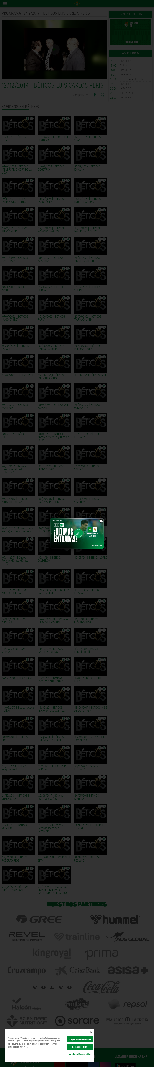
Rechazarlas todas (80, 1047)
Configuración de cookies (80, 1054)
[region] (49, 1045)
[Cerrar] (91, 1032)
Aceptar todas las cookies (80, 1039)
